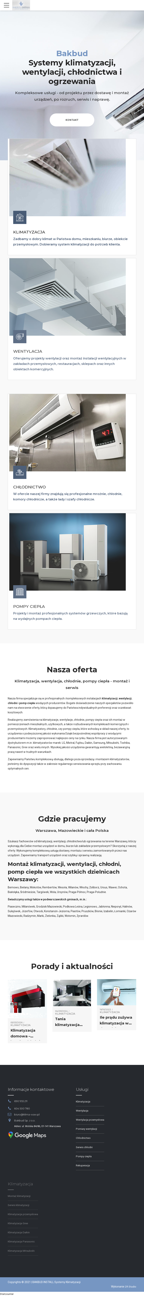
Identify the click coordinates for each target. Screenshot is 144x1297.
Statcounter (7, 1294)
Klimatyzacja (20, 1026)
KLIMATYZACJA (29, 232)
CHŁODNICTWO (29, 487)
